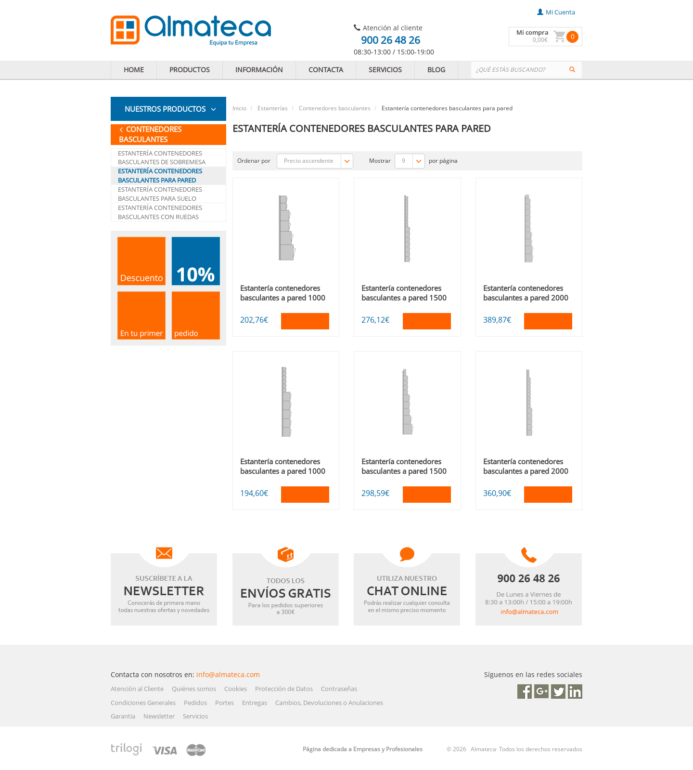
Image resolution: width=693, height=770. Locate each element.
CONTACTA (325, 69)
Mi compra (532, 32)
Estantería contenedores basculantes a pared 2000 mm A (525, 297)
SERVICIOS (385, 69)
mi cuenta (556, 12)
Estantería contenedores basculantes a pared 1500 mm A (404, 297)
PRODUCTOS (189, 69)
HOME (134, 69)
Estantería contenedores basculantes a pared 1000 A (282, 297)
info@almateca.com (228, 674)
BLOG (436, 69)
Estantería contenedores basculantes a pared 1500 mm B (404, 471)
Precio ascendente (318, 161)
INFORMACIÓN (259, 69)
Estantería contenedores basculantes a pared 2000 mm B (525, 471)
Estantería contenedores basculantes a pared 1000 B (282, 471)
